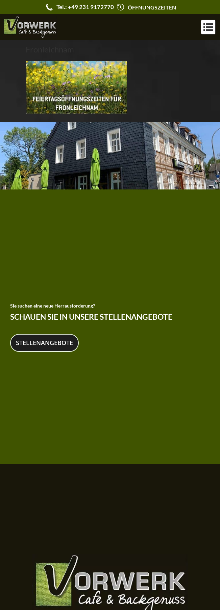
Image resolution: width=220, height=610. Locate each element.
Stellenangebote (44, 342)
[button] (208, 27)
